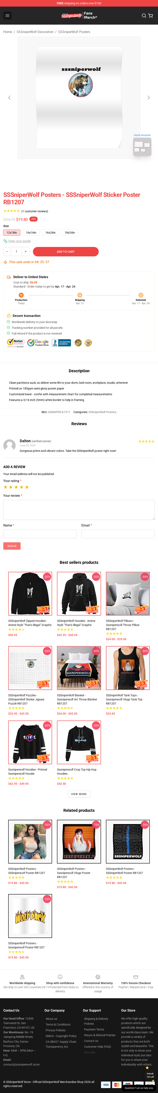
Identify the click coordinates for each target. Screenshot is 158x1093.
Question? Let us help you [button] (139, 1088)
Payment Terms (94, 1029)
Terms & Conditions (58, 1024)
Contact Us (91, 1041)
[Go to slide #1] (68, 168)
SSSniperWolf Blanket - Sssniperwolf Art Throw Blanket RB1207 (77, 699)
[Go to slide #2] (90, 168)
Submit (11, 546)
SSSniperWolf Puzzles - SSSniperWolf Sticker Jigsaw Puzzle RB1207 (26, 699)
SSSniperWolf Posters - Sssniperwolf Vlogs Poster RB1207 (73, 873)
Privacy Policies (55, 1030)
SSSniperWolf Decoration (35, 32)
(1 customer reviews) (34, 211)
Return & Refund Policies (99, 1035)
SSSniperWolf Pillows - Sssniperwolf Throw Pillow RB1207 (122, 625)
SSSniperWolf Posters (74, 32)
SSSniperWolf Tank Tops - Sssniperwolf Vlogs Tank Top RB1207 (124, 699)
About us (51, 1018)
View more (79, 794)
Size (6, 226)
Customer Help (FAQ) (97, 1046)
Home (7, 32)
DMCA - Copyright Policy (61, 1036)
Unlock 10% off (150, 1075)
